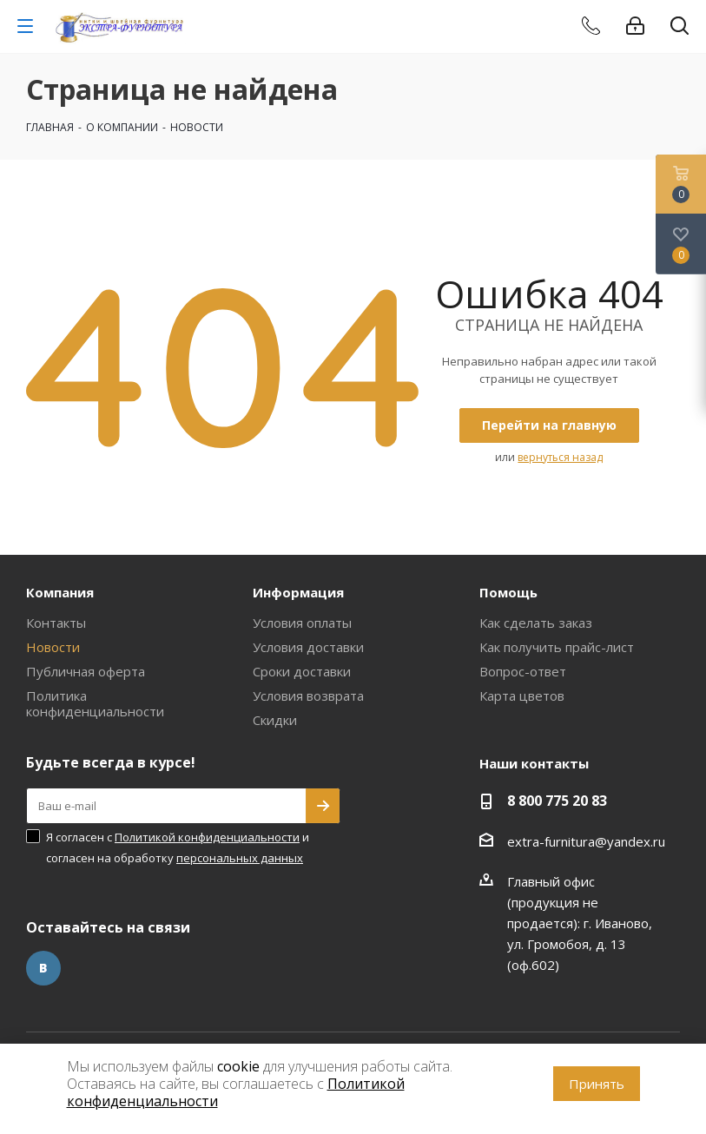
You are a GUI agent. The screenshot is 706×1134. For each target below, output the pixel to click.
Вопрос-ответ (522, 671)
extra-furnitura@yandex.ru (586, 841)
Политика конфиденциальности (95, 703)
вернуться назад (560, 457)
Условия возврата (308, 695)
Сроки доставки (302, 671)
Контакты (56, 622)
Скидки (275, 720)
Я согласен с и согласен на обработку (177, 847)
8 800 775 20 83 (557, 800)
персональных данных (239, 858)
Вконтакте (43, 968)
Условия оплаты (302, 622)
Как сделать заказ (535, 622)
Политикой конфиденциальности (207, 837)
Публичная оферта (85, 671)
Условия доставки (308, 647)
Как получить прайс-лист (556, 647)
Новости (53, 647)
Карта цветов (521, 695)
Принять (596, 1083)
